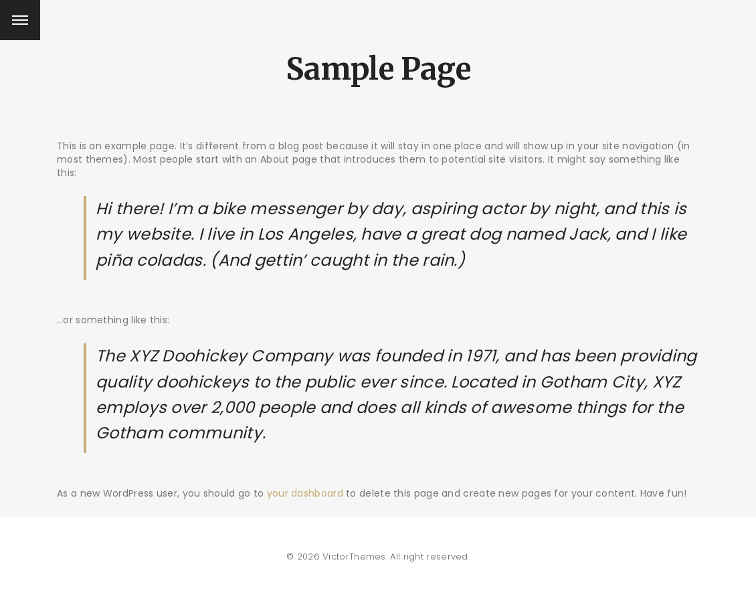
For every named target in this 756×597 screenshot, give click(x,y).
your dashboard (305, 493)
